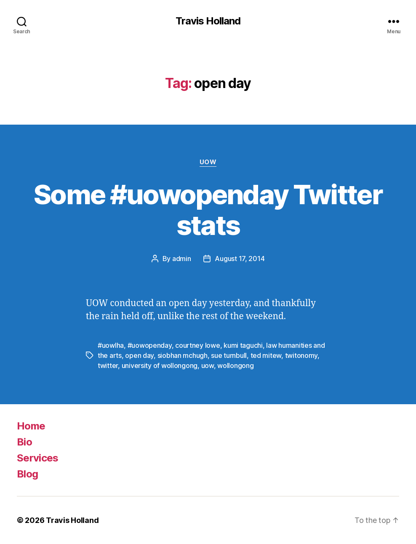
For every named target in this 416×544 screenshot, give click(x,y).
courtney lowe (197, 345)
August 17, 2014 (239, 258)
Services (38, 458)
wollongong (235, 365)
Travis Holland (208, 21)
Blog (27, 474)
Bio (24, 442)
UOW (208, 162)
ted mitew (266, 355)
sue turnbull (229, 355)
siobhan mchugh (182, 355)
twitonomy (301, 355)
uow (207, 365)
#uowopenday (150, 345)
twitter (108, 365)
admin (181, 258)
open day (139, 355)
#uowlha (111, 345)
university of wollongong (160, 365)
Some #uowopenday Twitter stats (208, 209)
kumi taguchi (243, 345)
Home (31, 426)
